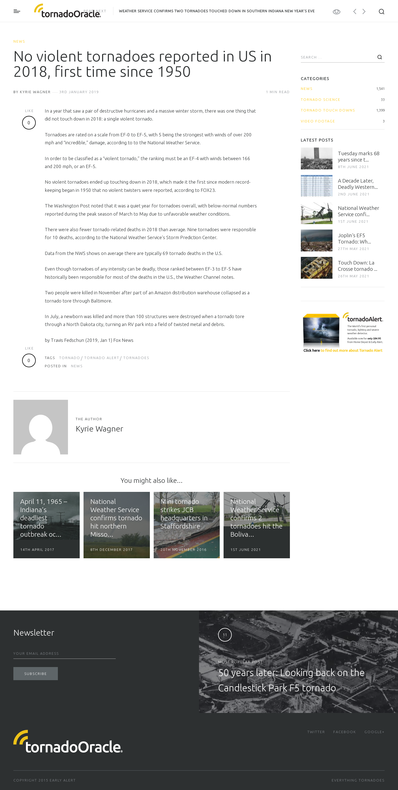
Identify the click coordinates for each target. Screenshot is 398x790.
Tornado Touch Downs (328, 110)
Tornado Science (320, 99)
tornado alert (101, 358)
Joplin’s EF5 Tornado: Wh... (354, 238)
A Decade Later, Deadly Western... (358, 184)
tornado (69, 358)
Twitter (316, 732)
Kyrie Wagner (99, 428)
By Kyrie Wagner (32, 92)
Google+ (374, 732)
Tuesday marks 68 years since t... (359, 156)
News (19, 41)
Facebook (344, 732)
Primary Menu (17, 11)
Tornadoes (136, 358)
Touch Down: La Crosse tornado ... (357, 266)
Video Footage (318, 121)
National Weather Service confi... (358, 211)
